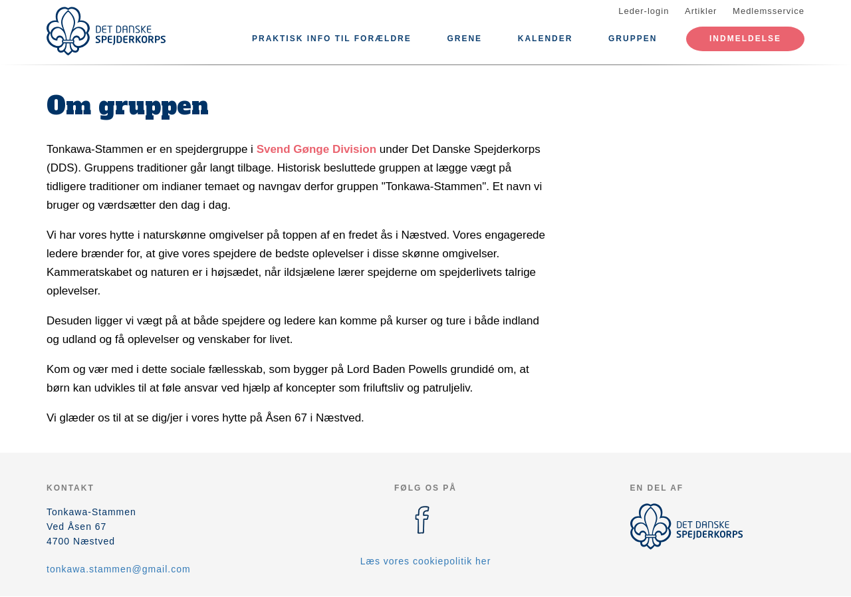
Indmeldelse (745, 38)
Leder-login (643, 11)
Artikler (701, 11)
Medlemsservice (768, 11)
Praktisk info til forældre (332, 38)
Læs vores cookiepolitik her (425, 561)
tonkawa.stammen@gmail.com (119, 569)
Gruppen (632, 38)
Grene (464, 38)
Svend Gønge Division (316, 149)
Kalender (545, 38)
